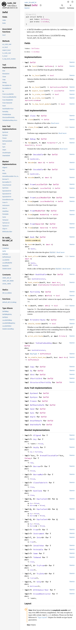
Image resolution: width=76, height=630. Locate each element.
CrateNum (45, 22)
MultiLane (33, 586)
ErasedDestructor (42, 594)
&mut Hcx (56, 282)
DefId (33, 62)
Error (38, 145)
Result (28, 145)
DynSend (34, 393)
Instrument (38, 533)
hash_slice (33, 256)
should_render (34, 324)
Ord (32, 374)
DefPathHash (45, 354)
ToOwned (37, 557)
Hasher (33, 249)
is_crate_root (38, 94)
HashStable (41, 274)
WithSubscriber (41, 590)
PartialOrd (36, 378)
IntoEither (38, 545)
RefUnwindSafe (37, 405)
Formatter (51, 143)
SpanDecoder (34, 159)
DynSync (34, 397)
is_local (36, 75)
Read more (55, 123)
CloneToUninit (40, 482)
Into (39, 537)
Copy (32, 367)
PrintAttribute (37, 320)
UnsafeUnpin (36, 420)
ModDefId (40, 211)
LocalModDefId (43, 197)
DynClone (37, 491)
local (34, 66)
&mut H (49, 244)
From (32, 184)
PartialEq (35, 292)
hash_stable (33, 282)
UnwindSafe (35, 424)
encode (31, 177)
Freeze (33, 401)
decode (31, 162)
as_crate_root (38, 98)
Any (35, 439)
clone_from (33, 127)
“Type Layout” (42, 617)
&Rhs (47, 306)
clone (30, 120)
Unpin (33, 417)
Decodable (38, 154)
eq (29, 296)
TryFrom (40, 565)
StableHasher (44, 285)
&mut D (41, 162)
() (33, 145)
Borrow (36, 466)
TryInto (40, 573)
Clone (33, 116)
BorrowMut (38, 474)
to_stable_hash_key (37, 357)
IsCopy (27, 458)
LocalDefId (62, 87)
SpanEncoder (34, 174)
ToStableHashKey (44, 343)
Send (32, 409)
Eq (31, 370)
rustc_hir (11, 3)
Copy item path (40, 5)
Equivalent (42, 499)
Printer (62, 336)
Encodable (38, 169)
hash (30, 244)
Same (35, 553)
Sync (32, 413)
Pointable (38, 549)
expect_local (38, 91)
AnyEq (36, 447)
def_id (34, 2)
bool (52, 75)
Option (53, 87)
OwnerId (39, 224)
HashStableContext (38, 279)
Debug (33, 139)
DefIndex (45, 19)
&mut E (48, 177)
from (30, 188)
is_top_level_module (41, 104)
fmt (29, 143)
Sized (35, 265)
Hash (32, 237)
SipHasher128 (57, 285)
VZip (39, 582)
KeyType (33, 354)
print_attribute (35, 336)
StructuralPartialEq (40, 382)
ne (29, 306)
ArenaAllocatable (49, 455)
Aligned (37, 435)
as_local (36, 87)
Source (27, 8)
